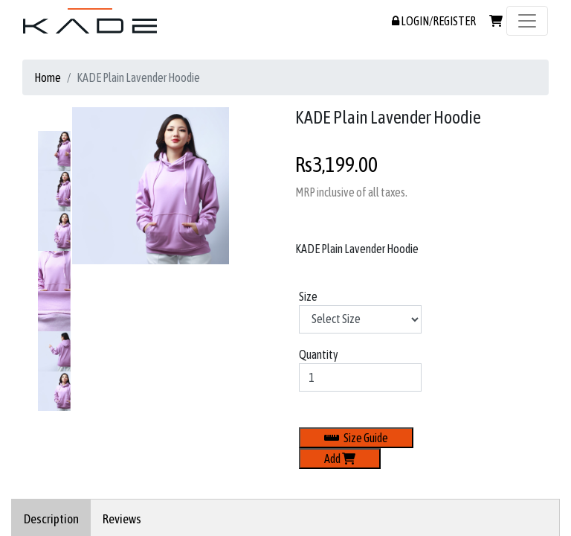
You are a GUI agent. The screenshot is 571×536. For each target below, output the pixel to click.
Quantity (318, 354)
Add (339, 458)
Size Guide (356, 437)
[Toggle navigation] (527, 21)
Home (47, 77)
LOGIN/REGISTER (434, 21)
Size (308, 296)
